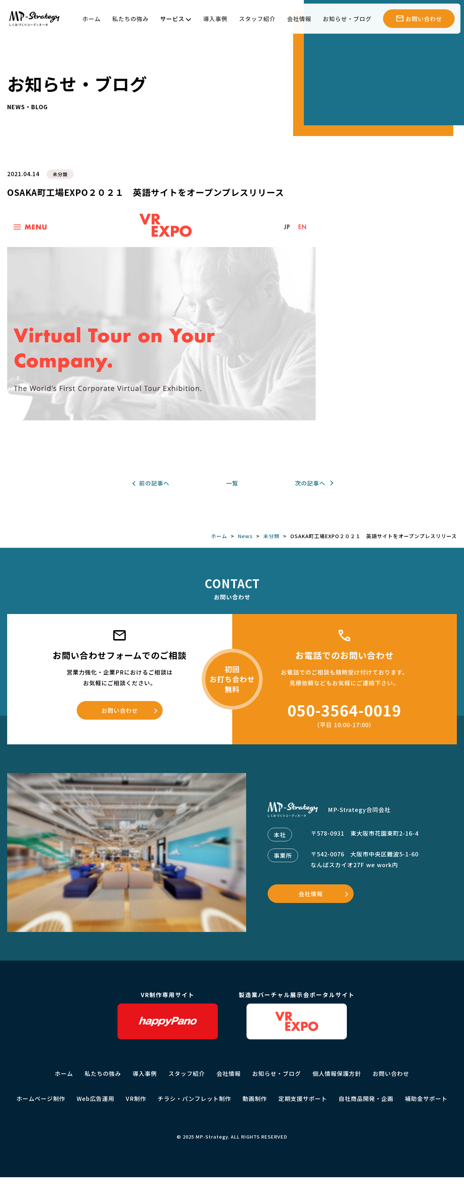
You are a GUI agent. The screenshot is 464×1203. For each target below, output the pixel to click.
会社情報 (299, 18)
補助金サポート (426, 1098)
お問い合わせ (119, 710)
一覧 (232, 483)
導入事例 (215, 18)
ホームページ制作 (40, 1098)
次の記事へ (310, 483)
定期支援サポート (302, 1098)
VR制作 (136, 1098)
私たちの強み (130, 18)
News (245, 536)
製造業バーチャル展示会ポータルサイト (297, 1014)
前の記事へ (154, 483)
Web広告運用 (95, 1098)
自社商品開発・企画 (366, 1098)
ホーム (91, 18)
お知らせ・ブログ (347, 18)
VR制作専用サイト (168, 1014)
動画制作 (255, 1098)
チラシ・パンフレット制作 (194, 1098)
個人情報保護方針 (336, 1073)
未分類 (60, 174)
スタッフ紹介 (257, 18)
